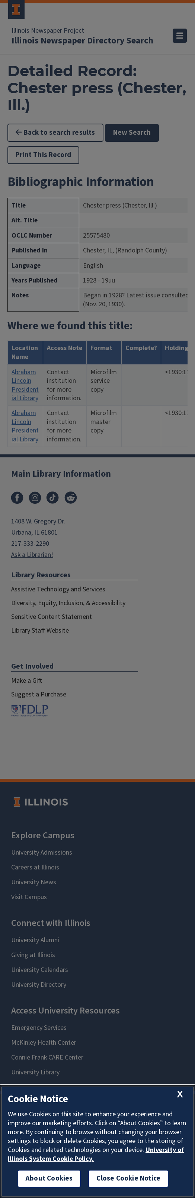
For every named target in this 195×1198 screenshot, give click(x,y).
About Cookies (49, 1178)
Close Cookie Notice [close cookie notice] (128, 1178)
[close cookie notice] (180, 1094)
